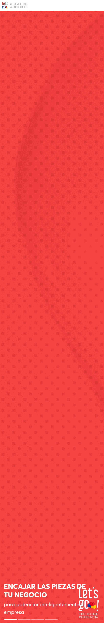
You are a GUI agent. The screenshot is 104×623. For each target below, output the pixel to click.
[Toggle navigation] (99, 5)
